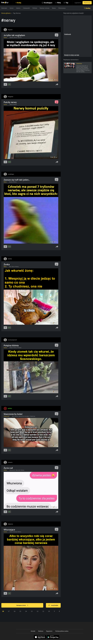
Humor (12, 8)
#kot (10, 266)
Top (67, 3)
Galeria (18, 8)
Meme (5, 182)
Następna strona (22, 605)
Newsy (54, 8)
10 (49, 611)
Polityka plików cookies (61, 631)
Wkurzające (9, 529)
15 (20, 611)
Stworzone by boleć (13, 414)
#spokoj (11, 37)
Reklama (40, 631)
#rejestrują (32, 416)
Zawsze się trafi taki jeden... (17, 180)
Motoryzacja (62, 8)
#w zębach (27, 416)
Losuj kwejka (53, 605)
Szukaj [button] (88, 8)
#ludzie (11, 182)
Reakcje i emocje (44, 8)
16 (14, 611)
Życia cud (8, 468)
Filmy (59, 3)
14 (26, 611)
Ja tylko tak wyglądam (14, 35)
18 (3, 611)
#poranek (18, 470)
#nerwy (15, 37)
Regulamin (49, 631)
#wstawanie (12, 470)
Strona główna (6, 13)
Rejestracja (87, 2)
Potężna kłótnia (11, 345)
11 (43, 611)
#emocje (15, 531)
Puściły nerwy (10, 102)
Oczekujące (48, 3)
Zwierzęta (4, 8)
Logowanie (78, 2)
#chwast (19, 347)
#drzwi (11, 104)
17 (9, 611)
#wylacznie (21, 416)
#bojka (11, 347)
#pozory (20, 37)
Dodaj (19, 3)
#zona (13, 266)
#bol (13, 416)
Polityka (34, 8)
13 (32, 611)
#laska (11, 531)
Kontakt (33, 631)
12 (37, 611)
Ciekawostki (26, 8)
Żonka (7, 264)
